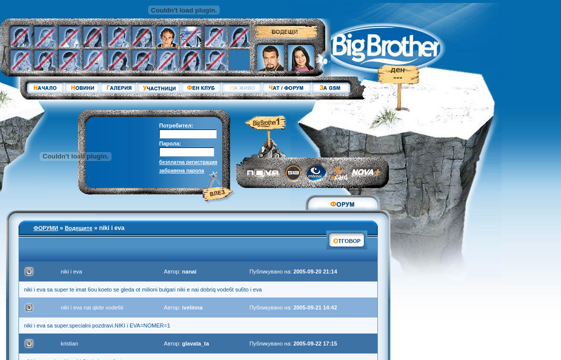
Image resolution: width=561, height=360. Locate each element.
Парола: (170, 143)
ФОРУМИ (46, 228)
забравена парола (181, 171)
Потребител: (176, 125)
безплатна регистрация (188, 162)
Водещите (78, 228)
